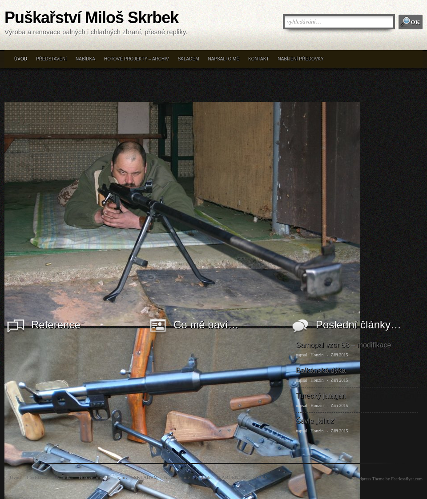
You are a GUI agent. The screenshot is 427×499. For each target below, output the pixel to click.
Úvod (20, 58)
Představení (51, 58)
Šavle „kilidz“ (316, 421)
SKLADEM (188, 58)
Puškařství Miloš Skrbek (91, 18)
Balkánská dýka (321, 370)
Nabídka (85, 58)
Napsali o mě (223, 58)
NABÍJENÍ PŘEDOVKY (301, 58)
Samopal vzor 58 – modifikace (343, 345)
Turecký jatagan (321, 395)
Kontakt (258, 58)
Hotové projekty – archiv (136, 58)
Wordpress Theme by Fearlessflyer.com (387, 478)
